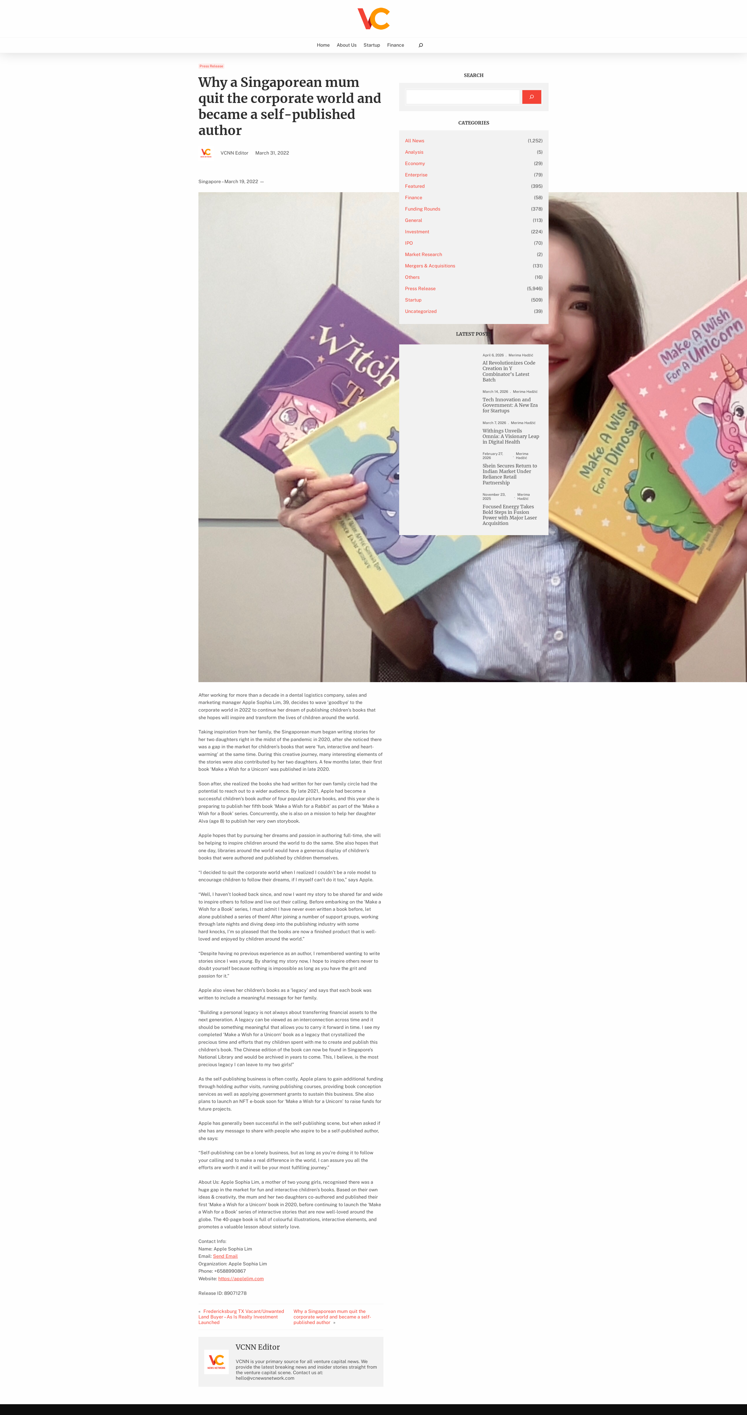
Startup (451, 299)
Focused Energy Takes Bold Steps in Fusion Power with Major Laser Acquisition (507, 521)
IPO (447, 242)
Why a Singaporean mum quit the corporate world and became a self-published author (366, 1238)
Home (324, 44)
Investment (455, 231)
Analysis (452, 151)
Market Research (461, 254)
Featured (453, 185)
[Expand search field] (419, 45)
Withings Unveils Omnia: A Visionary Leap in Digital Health (507, 441)
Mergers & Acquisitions (468, 265)
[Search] (531, 97)
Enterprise (454, 174)
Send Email (225, 1180)
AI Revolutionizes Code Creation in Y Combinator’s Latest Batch (508, 372)
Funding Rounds (460, 208)
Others (450, 276)
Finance (451, 197)
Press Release (211, 66)
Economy (453, 163)
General (451, 220)
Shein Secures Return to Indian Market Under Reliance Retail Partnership (509, 478)
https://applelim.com (241, 1202)
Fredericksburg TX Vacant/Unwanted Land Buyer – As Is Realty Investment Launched (247, 1238)
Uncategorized (459, 311)
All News (452, 140)
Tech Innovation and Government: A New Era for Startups (505, 408)
